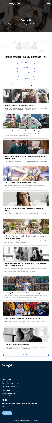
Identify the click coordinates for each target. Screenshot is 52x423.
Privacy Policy (35, 420)
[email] (3, 400)
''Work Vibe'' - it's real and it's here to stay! (17, 344)
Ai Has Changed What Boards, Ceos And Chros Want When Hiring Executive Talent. (24, 157)
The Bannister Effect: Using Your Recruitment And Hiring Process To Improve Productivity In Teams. (25, 264)
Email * (4, 406)
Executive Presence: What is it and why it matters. (19, 105)
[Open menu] (48, 3)
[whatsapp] (6, 400)
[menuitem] (26, 382)
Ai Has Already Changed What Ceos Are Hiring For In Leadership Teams (24, 209)
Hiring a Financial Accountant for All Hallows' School (20, 183)
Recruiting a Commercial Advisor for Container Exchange (22, 131)
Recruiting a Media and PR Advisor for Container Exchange (22, 293)
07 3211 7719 (5, 397)
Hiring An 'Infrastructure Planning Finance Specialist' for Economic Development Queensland (25, 237)
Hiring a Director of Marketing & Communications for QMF (22, 318)
